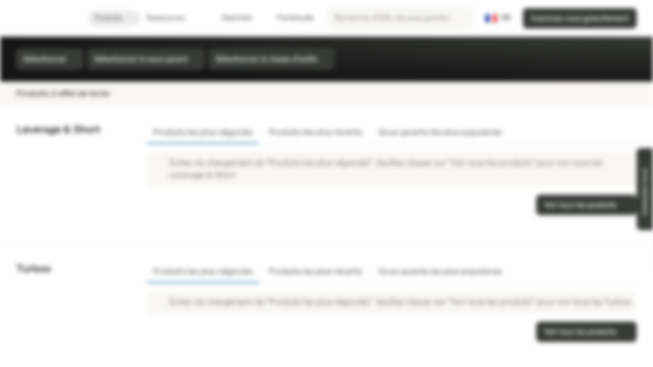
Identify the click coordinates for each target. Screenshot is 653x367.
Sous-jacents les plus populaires (440, 132)
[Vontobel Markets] (44, 18)
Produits (114, 18)
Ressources (171, 18)
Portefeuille (289, 18)
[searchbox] (400, 18)
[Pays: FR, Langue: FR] (498, 18)
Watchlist (230, 18)
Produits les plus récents (315, 132)
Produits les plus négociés (203, 132)
